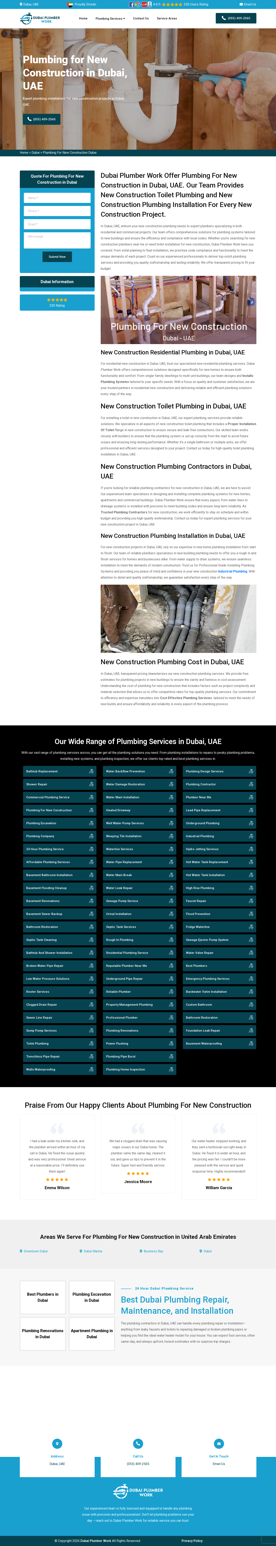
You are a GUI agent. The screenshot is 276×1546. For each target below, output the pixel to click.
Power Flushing (117, 1043)
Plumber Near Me (198, 797)
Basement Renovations (42, 901)
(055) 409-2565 (236, 18)
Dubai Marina (93, 1251)
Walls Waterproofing (40, 1069)
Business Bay (153, 1251)
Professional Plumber (122, 1017)
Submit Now (57, 257)
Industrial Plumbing (200, 836)
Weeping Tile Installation (124, 836)
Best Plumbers (196, 966)
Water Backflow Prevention (125, 771)
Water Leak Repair (119, 888)
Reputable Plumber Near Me (126, 966)
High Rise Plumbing (200, 888)
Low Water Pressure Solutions (47, 979)
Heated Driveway (118, 810)
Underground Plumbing (202, 823)
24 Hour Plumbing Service (45, 849)
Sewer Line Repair (39, 1017)
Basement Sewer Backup (44, 914)
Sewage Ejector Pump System (207, 940)
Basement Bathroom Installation (49, 875)
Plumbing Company (40, 836)
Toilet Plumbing (37, 1043)
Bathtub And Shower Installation (49, 953)
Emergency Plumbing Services (207, 979)
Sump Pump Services (41, 1030)
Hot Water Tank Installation (205, 875)
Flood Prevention (198, 914)
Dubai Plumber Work (95, 1541)
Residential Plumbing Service (127, 953)
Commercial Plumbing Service (48, 797)
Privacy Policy (192, 1541)
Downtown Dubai (36, 1251)
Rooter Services (37, 992)
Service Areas (167, 18)
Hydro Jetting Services (202, 849)
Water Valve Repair (200, 953)
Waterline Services (119, 849)
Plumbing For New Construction (49, 810)
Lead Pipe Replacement (203, 810)
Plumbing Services (110, 18)
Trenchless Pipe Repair (43, 1056)
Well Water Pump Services (125, 823)
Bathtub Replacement (42, 771)
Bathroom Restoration (42, 927)
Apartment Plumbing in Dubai (92, 1333)
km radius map (138, 1411)
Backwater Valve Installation (206, 992)
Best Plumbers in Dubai (42, 1297)
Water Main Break (119, 875)
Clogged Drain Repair (41, 1004)
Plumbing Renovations (122, 1030)
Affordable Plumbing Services (48, 862)
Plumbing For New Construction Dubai (69, 153)
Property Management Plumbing (129, 1004)
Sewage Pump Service (122, 901)
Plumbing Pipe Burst (120, 1056)
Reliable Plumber (118, 992)
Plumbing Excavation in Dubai (92, 1297)
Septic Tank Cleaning (41, 940)
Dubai (36, 153)
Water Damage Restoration (125, 784)
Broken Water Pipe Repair (44, 966)
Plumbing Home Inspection (125, 1069)
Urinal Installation (118, 914)
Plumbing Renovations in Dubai (42, 1333)
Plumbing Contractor (201, 784)
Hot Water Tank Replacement (207, 862)
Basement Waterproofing (204, 1043)
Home (83, 18)
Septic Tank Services (121, 927)
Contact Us (141, 18)
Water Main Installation (122, 797)
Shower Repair (36, 784)
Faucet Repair (196, 901)
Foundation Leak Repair (203, 1030)
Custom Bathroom (199, 1004)
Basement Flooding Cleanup (46, 888)
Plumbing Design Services (204, 771)
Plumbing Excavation (41, 823)
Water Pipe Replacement (124, 862)
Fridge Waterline (198, 927)
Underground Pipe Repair (124, 979)
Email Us (250, 4)
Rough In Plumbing (119, 940)
